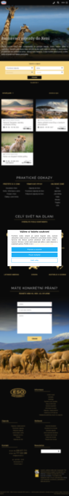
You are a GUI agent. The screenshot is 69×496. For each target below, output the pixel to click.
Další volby (34, 260)
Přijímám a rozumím (34, 249)
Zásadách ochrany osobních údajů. (43, 244)
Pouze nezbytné (34, 255)
